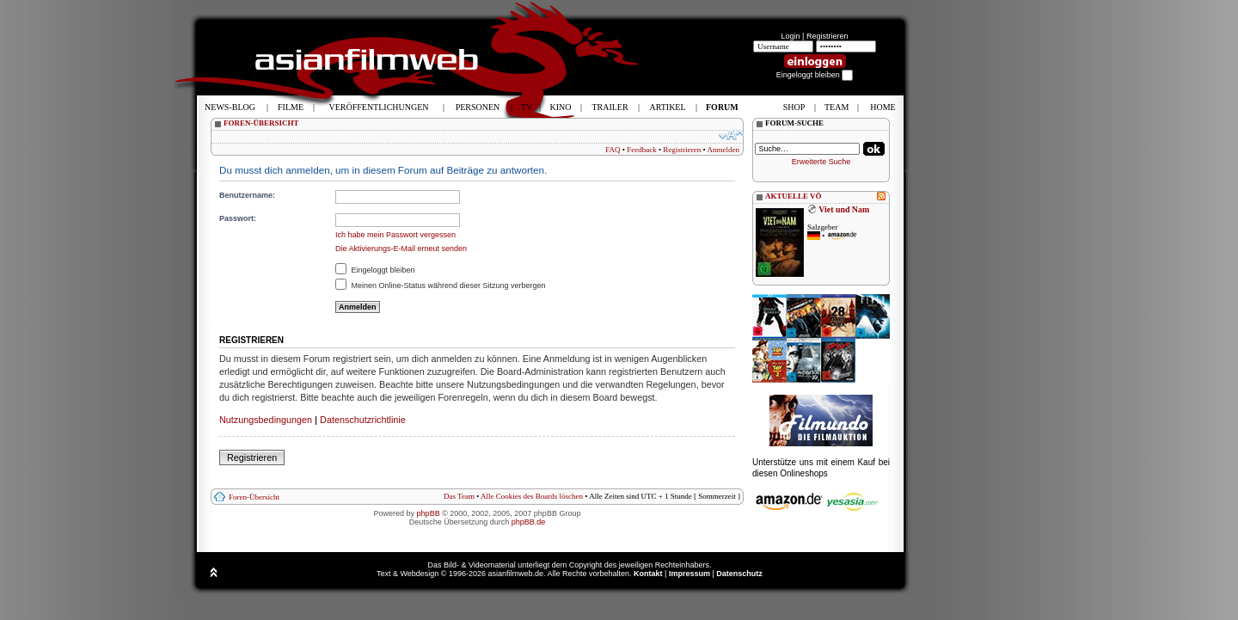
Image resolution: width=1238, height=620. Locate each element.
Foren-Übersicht (254, 497)
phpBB (428, 513)
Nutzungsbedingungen (265, 419)
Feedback (641, 149)
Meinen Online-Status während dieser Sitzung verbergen (440, 285)
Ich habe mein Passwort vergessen (395, 234)
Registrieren (827, 36)
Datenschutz (739, 573)
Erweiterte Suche (821, 161)
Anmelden (724, 149)
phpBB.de (529, 522)
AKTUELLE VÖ (793, 196)
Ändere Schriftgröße (731, 135)
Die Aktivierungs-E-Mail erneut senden (401, 248)
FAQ (612, 149)
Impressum (689, 573)
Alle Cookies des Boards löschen (532, 496)
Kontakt (648, 573)
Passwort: (237, 218)
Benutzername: (247, 195)
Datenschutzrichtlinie (363, 419)
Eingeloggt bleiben (375, 270)
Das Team (459, 496)
